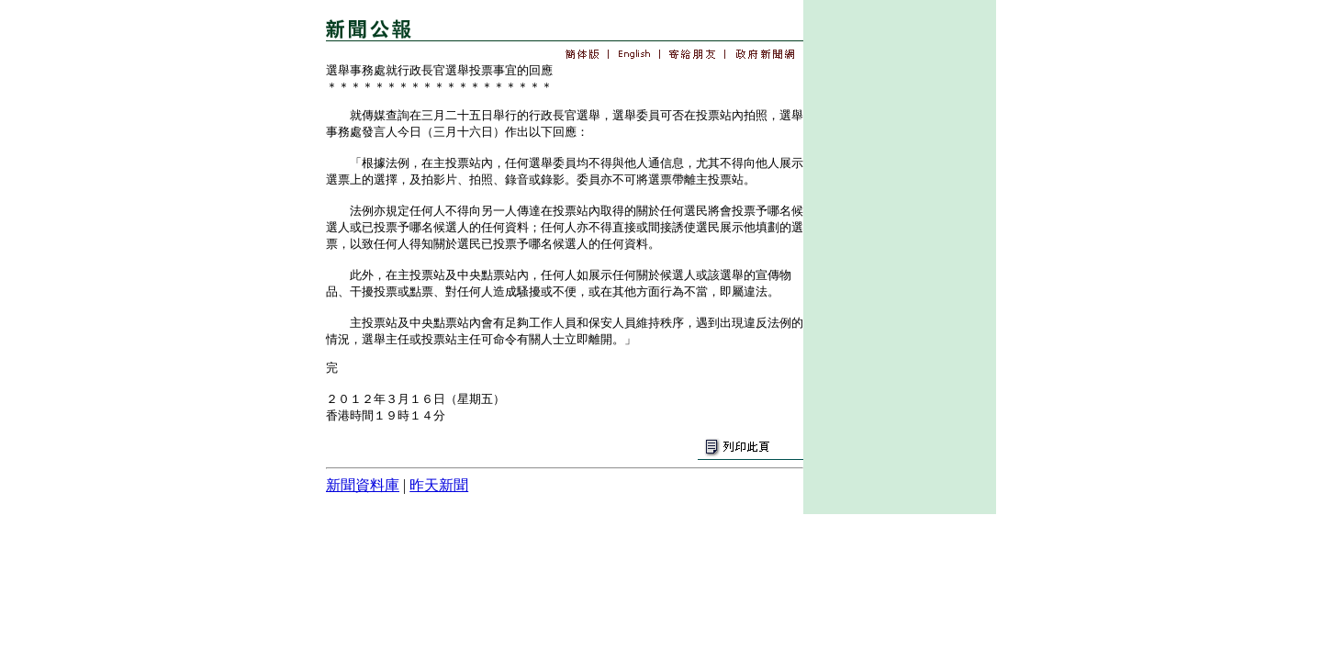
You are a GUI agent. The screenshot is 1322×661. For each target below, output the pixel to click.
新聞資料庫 (362, 485)
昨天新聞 (438, 485)
